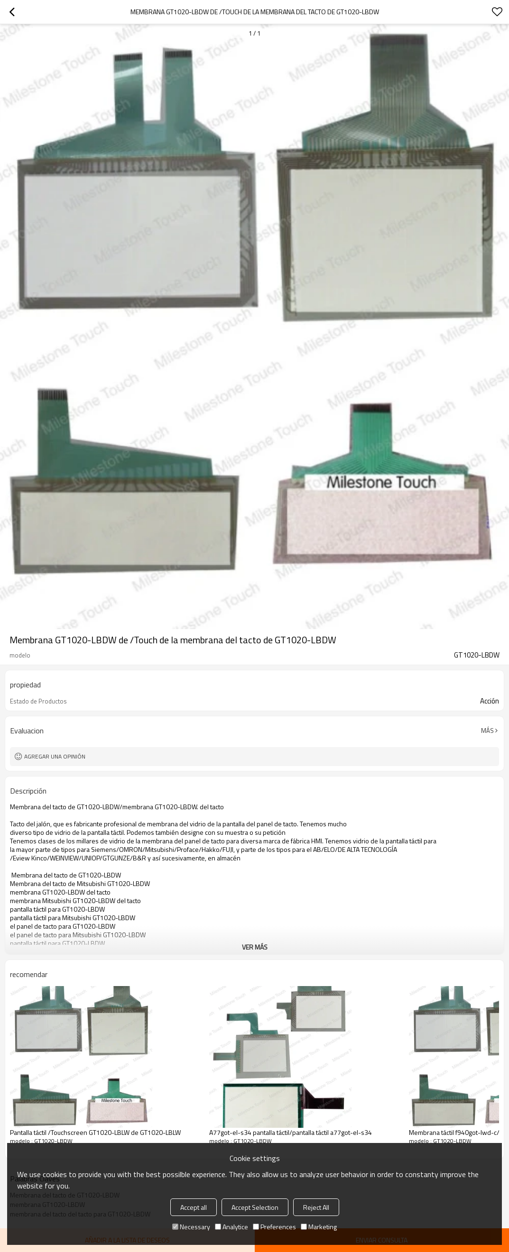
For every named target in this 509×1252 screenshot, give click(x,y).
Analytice (231, 1227)
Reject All (316, 1207)
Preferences (274, 1227)
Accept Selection (254, 1207)
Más (487, 730)
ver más (255, 947)
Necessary (191, 1227)
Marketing (319, 1227)
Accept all (193, 1207)
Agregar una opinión (54, 756)
